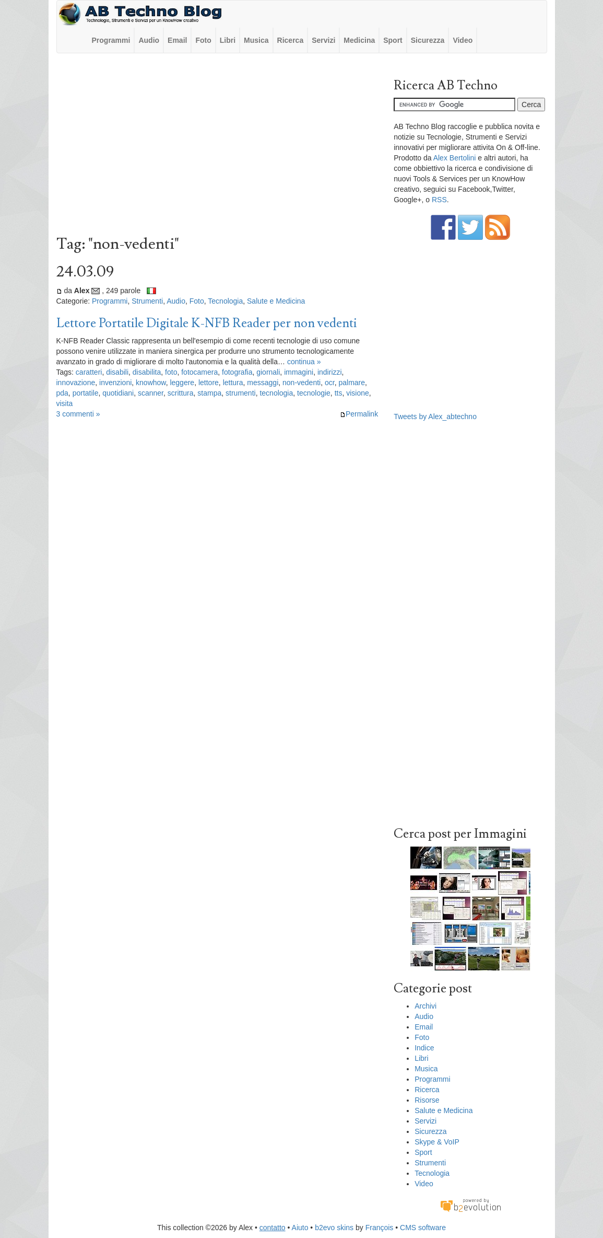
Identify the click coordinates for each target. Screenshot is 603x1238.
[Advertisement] (217, 147)
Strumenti (147, 301)
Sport (393, 40)
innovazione (76, 382)
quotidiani (118, 393)
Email (177, 40)
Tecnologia (225, 301)
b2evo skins (334, 1227)
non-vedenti (301, 382)
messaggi (262, 382)
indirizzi (329, 372)
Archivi (425, 1006)
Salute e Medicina (276, 301)
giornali (268, 372)
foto (171, 372)
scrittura (181, 393)
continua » (304, 361)
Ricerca (290, 40)
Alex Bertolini (454, 158)
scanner (150, 393)
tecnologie (313, 393)
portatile (86, 393)
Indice (424, 1048)
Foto (203, 40)
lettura (233, 382)
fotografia (237, 372)
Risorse (427, 1100)
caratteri (89, 372)
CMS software (423, 1227)
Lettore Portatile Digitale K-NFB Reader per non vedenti (206, 323)
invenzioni (115, 382)
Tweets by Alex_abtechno (435, 416)
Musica (256, 40)
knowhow (151, 382)
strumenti (241, 393)
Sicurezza (428, 40)
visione (357, 393)
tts (338, 393)
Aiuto (300, 1227)
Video (462, 40)
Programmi (111, 40)
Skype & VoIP (437, 1142)
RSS (439, 199)
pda (62, 393)
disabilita (147, 372)
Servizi (323, 40)
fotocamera (199, 372)
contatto (272, 1227)
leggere (182, 382)
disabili (117, 372)
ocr (330, 382)
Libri (227, 40)
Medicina (359, 40)
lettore (208, 382)
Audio (148, 40)
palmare (351, 382)
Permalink (359, 414)
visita (64, 403)
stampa (209, 393)
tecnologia (276, 393)
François (379, 1227)
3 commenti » (78, 414)
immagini (298, 372)
